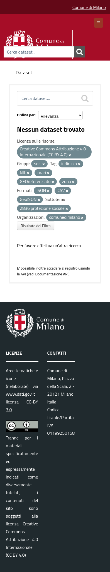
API (23, 274)
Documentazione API (51, 274)
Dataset (24, 72)
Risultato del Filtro (36, 226)
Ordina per (26, 115)
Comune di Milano (89, 7)
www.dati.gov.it (20, 394)
